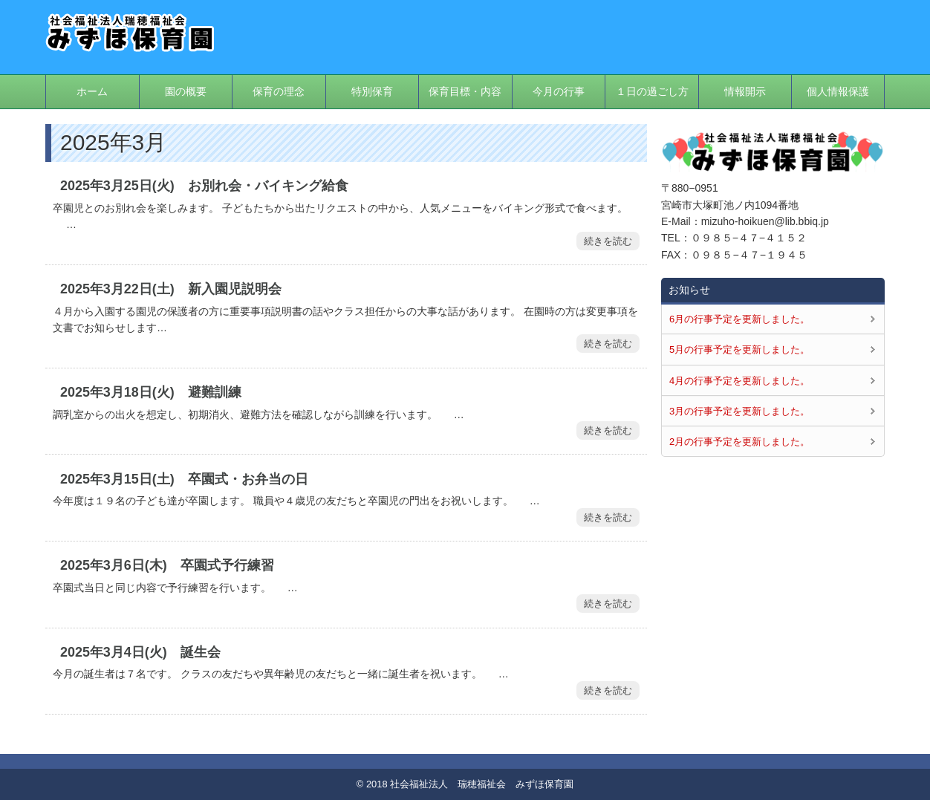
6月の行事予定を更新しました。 (739, 319)
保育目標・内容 (465, 91)
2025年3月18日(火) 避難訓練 (150, 392)
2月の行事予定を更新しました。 (739, 441)
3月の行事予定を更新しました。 (739, 411)
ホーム (92, 91)
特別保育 (372, 91)
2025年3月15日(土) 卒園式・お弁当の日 (184, 479)
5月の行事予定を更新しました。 (739, 349)
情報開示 (745, 91)
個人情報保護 (838, 91)
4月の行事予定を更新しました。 (739, 380)
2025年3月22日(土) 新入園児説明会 (171, 289)
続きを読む (608, 241)
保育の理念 (279, 91)
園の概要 (186, 91)
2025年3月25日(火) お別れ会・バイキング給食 (204, 185)
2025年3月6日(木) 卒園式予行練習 (167, 565)
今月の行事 (559, 91)
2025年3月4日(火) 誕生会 (140, 652)
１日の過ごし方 (652, 91)
